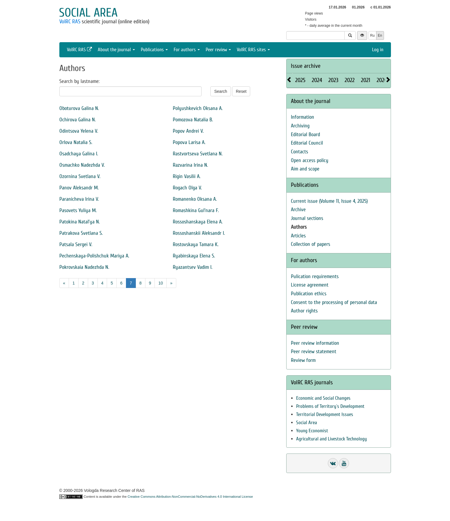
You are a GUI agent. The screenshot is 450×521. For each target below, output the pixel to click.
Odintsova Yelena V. (78, 131)
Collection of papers (310, 244)
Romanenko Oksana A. (195, 199)
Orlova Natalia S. (75, 142)
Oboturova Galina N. (79, 108)
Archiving (300, 126)
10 (160, 283)
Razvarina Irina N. (190, 165)
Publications (154, 49)
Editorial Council (307, 143)
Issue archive (306, 66)
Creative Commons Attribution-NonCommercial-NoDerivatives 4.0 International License (190, 496)
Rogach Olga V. (187, 188)
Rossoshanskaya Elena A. (198, 222)
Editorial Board (305, 134)
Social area (88, 13)
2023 (333, 80)
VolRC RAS (69, 21)
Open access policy (309, 160)
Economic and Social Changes (323, 398)
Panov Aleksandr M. (79, 188)
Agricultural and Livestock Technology (331, 439)
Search (220, 91)
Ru (372, 35)
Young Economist (312, 430)
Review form (303, 360)
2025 (300, 80)
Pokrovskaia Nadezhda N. (84, 267)
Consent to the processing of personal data (334, 302)
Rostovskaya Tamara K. (195, 244)
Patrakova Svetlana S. (81, 233)
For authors (187, 49)
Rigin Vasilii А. (186, 176)
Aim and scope (305, 169)
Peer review (218, 49)
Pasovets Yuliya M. (78, 210)
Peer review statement (313, 351)
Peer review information (315, 343)
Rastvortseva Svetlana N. (198, 154)
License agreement (309, 285)
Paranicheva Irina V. (79, 199)
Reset (241, 91)
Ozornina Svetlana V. (79, 176)
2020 (382, 80)
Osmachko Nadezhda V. (82, 165)
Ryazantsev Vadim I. (192, 267)
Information (302, 117)
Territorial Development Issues (324, 414)
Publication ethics (308, 294)
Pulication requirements (315, 276)
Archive (298, 210)
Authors (299, 227)
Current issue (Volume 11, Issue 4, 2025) (329, 201)
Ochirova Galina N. (77, 120)
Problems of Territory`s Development (330, 406)
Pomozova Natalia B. (193, 120)
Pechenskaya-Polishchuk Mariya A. (94, 256)
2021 (365, 80)
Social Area (306, 422)
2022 (350, 80)
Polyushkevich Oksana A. (198, 108)
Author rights (304, 311)
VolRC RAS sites (253, 49)
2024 (317, 80)
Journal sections (307, 218)
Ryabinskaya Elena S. (194, 256)
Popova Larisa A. (189, 142)
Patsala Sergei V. (75, 244)
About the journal (116, 49)
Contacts (299, 152)
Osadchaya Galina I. (78, 154)
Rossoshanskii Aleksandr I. (199, 233)
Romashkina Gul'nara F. (196, 210)
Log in (377, 49)
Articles (298, 236)
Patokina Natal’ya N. (79, 222)
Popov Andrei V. (188, 131)
